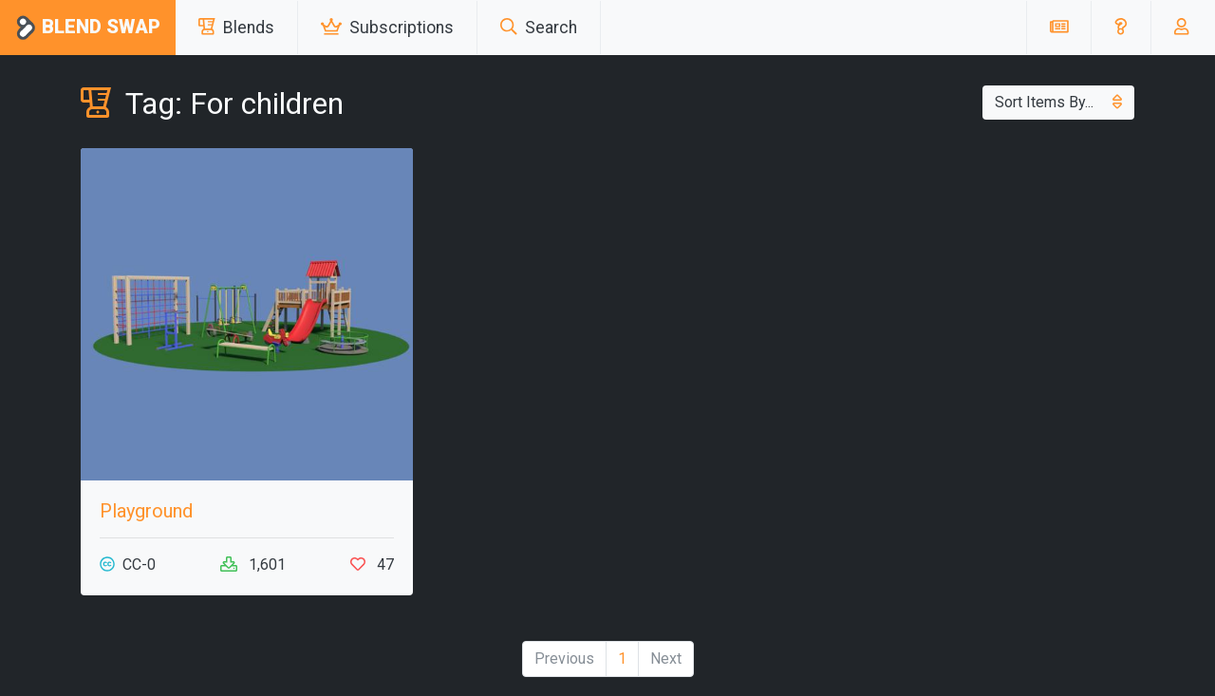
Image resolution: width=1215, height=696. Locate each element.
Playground (146, 510)
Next (666, 658)
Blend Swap (87, 28)
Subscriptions (387, 27)
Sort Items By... (1058, 102)
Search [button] (538, 27)
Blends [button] (236, 27)
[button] (1120, 27)
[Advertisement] (968, 281)
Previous (564, 658)
